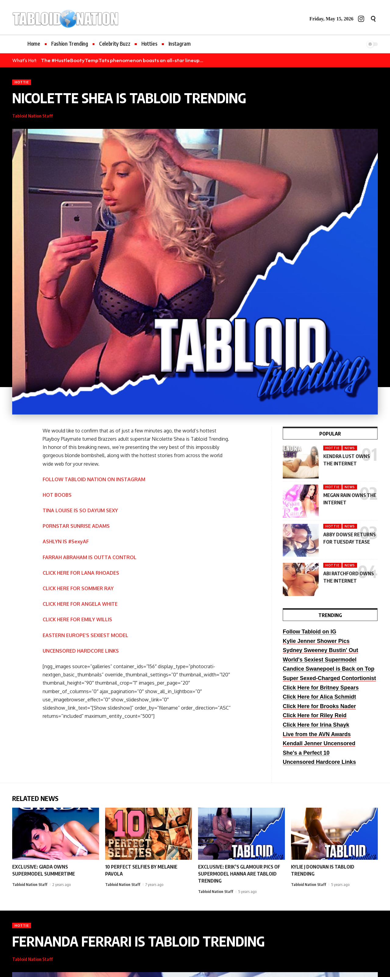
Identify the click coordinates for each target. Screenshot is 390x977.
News (350, 448)
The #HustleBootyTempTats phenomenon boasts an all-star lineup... (122, 60)
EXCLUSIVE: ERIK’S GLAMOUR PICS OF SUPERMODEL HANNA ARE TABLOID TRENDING (239, 874)
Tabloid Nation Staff (32, 115)
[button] (373, 19)
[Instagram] (361, 19)
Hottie (22, 82)
